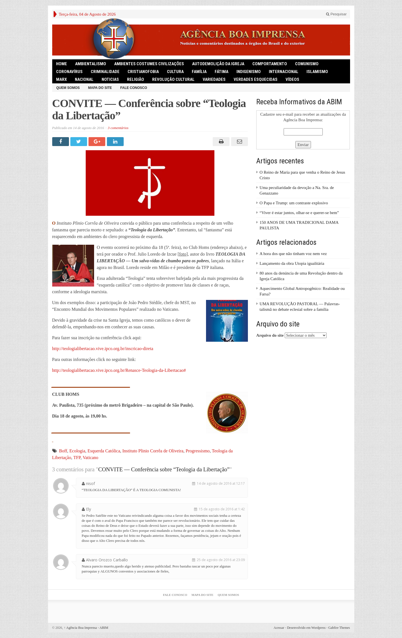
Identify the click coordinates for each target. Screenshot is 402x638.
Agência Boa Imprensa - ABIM (86, 628)
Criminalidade (105, 71)
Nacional (84, 79)
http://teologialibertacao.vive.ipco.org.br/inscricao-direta (102, 348)
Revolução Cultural (173, 79)
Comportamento (269, 63)
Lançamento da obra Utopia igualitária (292, 263)
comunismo (307, 63)
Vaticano (90, 457)
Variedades (214, 79)
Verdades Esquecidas (255, 79)
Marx (61, 79)
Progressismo (198, 450)
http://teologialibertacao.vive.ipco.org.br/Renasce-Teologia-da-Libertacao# (119, 370)
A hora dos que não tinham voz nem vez (293, 253)
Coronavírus (69, 71)
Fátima (221, 71)
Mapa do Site (100, 88)
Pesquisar (336, 14)
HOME (61, 63)
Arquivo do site (270, 335)
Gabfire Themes (339, 628)
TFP (77, 457)
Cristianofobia (143, 71)
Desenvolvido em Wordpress (306, 628)
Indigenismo (248, 71)
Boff (63, 450)
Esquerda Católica (103, 450)
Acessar (279, 628)
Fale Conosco (133, 88)
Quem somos (68, 88)
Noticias (110, 79)
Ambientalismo (90, 63)
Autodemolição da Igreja (218, 63)
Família (199, 71)
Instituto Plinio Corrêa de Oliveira (152, 450)
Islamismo (317, 71)
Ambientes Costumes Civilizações (149, 63)
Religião (135, 79)
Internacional (283, 71)
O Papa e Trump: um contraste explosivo (294, 203)
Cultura (175, 71)
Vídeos (292, 79)
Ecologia (77, 450)
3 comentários (118, 128)
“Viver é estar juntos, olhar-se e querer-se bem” (299, 212)
